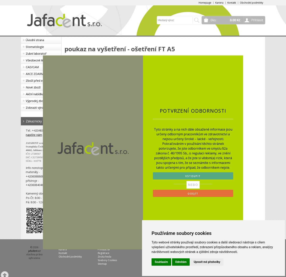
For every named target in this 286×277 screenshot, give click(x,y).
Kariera (219, 2)
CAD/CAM (32, 67)
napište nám (34, 135)
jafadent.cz (34, 251)
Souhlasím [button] (161, 261)
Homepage (205, 2)
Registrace (103, 253)
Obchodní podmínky (251, 2)
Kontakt (231, 2)
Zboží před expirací (38, 80)
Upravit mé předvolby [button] (207, 261)
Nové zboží (33, 87)
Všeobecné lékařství (39, 60)
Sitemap (102, 263)
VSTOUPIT (193, 176)
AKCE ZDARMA (35, 74)
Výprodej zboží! (36, 101)
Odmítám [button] (181, 261)
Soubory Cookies (107, 260)
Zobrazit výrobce (37, 107)
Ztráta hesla (104, 256)
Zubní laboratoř (36, 53)
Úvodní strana (35, 40)
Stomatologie (35, 47)
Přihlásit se (104, 249)
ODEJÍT (193, 193)
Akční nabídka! (35, 94)
